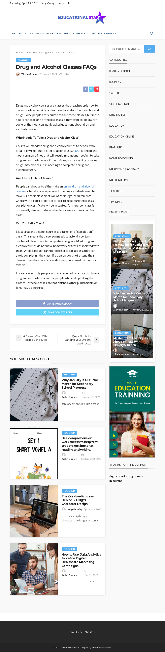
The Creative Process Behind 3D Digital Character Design (78, 500)
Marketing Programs (124, 169)
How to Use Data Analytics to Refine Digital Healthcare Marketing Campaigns (81, 560)
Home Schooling (84, 33)
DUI (77, 150)
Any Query (48, 3)
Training (115, 202)
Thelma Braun (29, 74)
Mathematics (107, 33)
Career (114, 92)
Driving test (118, 114)
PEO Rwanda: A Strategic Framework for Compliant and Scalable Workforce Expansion (130, 247)
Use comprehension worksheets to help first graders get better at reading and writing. (79, 444)
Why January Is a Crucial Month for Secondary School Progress (80, 384)
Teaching (63, 33)
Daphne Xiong (121, 263)
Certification (119, 103)
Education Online (41, 33)
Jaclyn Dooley (69, 396)
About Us (64, 3)
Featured (23, 60)
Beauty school (119, 71)
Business (115, 82)
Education (19, 33)
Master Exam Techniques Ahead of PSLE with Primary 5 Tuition (130, 342)
